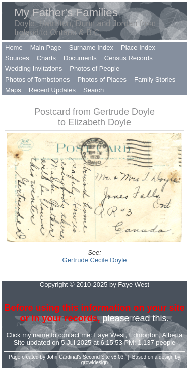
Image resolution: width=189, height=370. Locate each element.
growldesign (94, 362)
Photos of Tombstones (37, 79)
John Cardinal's (64, 357)
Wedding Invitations (33, 68)
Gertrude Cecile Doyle (94, 260)
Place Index (138, 47)
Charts (46, 58)
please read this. (135, 318)
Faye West (109, 335)
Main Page (45, 47)
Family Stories (154, 79)
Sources (17, 58)
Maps (13, 90)
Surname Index (91, 47)
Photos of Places (102, 79)
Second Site (96, 357)
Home (14, 47)
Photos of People (94, 68)
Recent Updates (52, 90)
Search (93, 90)
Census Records (128, 58)
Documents (80, 58)
